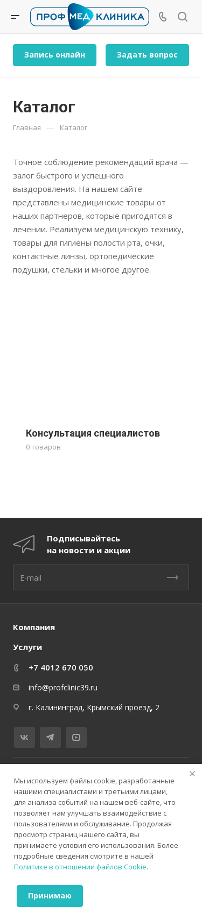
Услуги (27, 646)
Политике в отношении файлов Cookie (80, 867)
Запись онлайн (54, 54)
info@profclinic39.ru (63, 687)
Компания (34, 627)
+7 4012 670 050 (61, 667)
